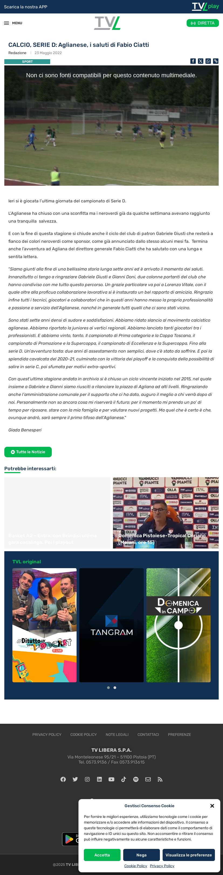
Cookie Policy (135, 866)
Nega (141, 855)
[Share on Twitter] (200, 61)
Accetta (102, 855)
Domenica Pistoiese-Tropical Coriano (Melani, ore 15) (162, 539)
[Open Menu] (6, 23)
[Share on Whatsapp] (208, 61)
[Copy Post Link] (215, 61)
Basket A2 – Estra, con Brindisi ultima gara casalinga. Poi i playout (52, 539)
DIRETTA (206, 23)
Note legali (117, 734)
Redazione (17, 53)
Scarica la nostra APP (25, 6)
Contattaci (148, 734)
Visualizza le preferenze (189, 855)
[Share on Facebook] (193, 61)
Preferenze (179, 734)
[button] (212, 806)
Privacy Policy (162, 866)
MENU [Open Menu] (14, 23)
